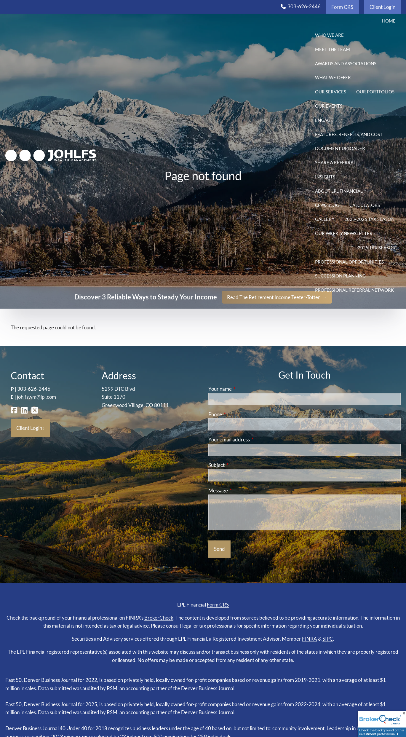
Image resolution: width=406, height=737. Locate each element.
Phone (238, 414)
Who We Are (329, 35)
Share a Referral (335, 162)
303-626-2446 (304, 6)
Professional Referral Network (354, 290)
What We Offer (333, 77)
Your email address (252, 439)
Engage (324, 120)
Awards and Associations (345, 63)
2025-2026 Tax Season (369, 219)
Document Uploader (340, 148)
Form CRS (342, 7)
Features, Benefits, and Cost (349, 134)
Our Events (328, 106)
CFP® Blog (327, 205)
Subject (239, 465)
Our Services (330, 91)
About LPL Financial (339, 191)
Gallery (324, 219)
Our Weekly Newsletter (344, 233)
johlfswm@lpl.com (36, 397)
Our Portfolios (375, 91)
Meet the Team (332, 49)
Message (241, 490)
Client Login (382, 7)
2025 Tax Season (377, 247)
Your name (243, 389)
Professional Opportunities (349, 261)
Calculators (364, 205)
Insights (325, 176)
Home (389, 20)
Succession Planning (340, 275)
